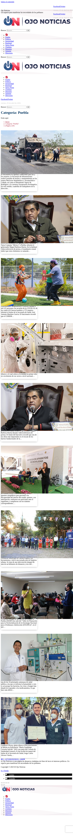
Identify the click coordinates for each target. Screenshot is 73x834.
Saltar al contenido (7, 2)
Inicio (7, 122)
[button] (9, 775)
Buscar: (3, 30)
